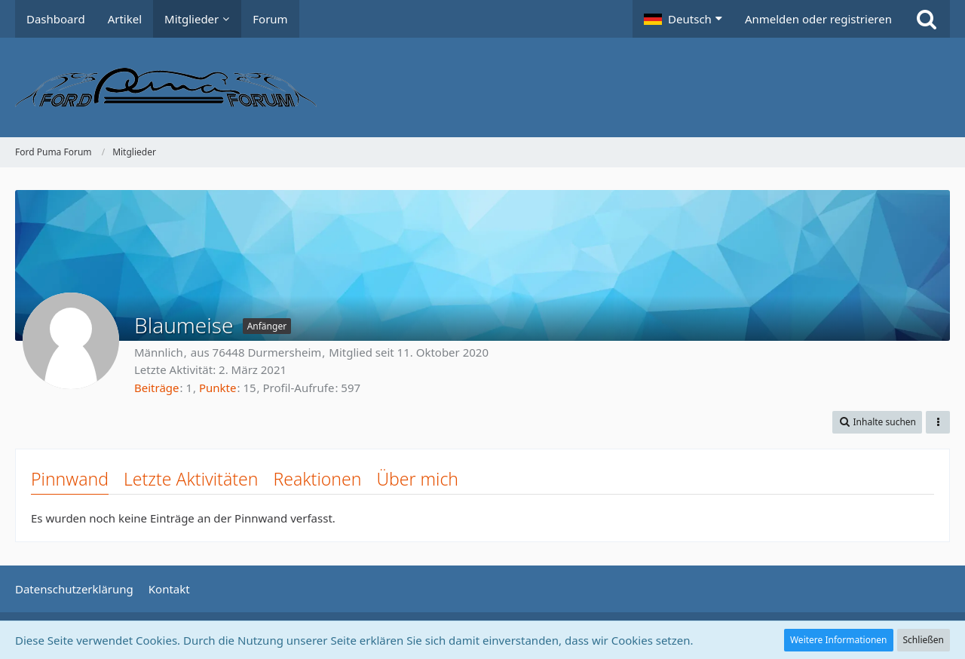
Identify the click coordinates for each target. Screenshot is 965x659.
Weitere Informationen (838, 639)
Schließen (923, 639)
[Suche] (926, 19)
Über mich (417, 479)
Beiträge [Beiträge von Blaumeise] (156, 387)
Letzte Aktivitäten (191, 479)
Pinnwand (70, 479)
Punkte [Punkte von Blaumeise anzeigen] (218, 387)
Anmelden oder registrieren (818, 18)
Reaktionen (317, 479)
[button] (683, 19)
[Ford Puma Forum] (482, 87)
